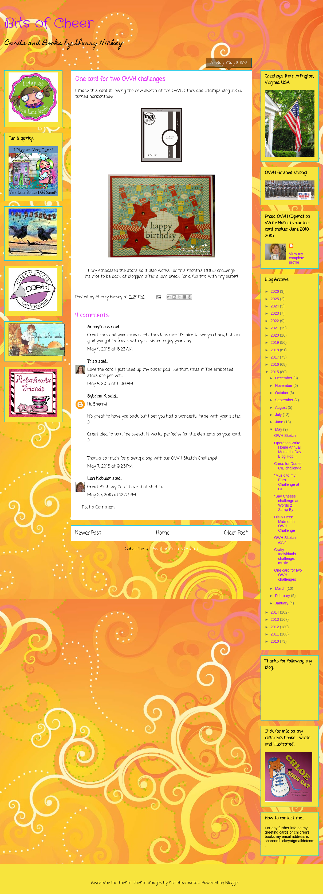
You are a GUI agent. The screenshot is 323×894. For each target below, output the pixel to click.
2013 (275, 619)
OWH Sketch (285, 435)
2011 (275, 634)
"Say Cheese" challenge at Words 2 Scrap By (286, 503)
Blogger (232, 883)
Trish (92, 362)
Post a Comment (98, 507)
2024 (275, 306)
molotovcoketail (184, 883)
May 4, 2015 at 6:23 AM (110, 349)
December (284, 378)
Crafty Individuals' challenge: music (285, 556)
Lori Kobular (99, 479)
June (279, 422)
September (284, 400)
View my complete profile (296, 258)
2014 (275, 612)
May (279, 429)
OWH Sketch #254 (285, 539)
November (284, 385)
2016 (275, 364)
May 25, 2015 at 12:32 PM (111, 495)
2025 (275, 299)
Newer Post (88, 533)
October (282, 393)
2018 (275, 350)
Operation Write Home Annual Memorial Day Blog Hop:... (287, 449)
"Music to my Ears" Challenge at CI (286, 482)
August (281, 407)
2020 (275, 335)
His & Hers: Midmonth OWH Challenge (284, 524)
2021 (275, 328)
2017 (275, 357)
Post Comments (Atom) (174, 549)
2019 (275, 342)
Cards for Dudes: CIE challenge (288, 465)
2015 (275, 372)
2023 (275, 313)
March (280, 588)
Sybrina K (97, 396)
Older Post (236, 533)
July (279, 415)
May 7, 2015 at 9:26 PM (110, 466)
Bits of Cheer (48, 23)
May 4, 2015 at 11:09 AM (110, 384)
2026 (275, 291)
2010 (275, 641)
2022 (275, 321)
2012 (275, 627)
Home (162, 533)
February (283, 596)
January (282, 603)
